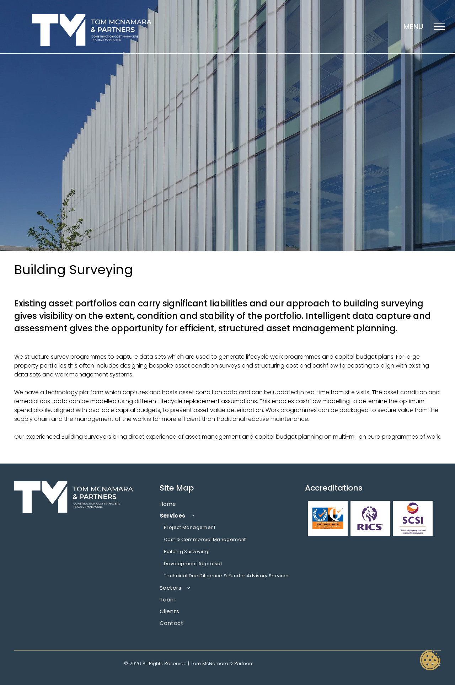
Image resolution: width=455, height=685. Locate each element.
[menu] (439, 26)
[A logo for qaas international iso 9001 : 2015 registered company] (328, 518)
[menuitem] (227, 504)
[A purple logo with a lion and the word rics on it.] (370, 518)
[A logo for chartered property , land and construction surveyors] (413, 518)
